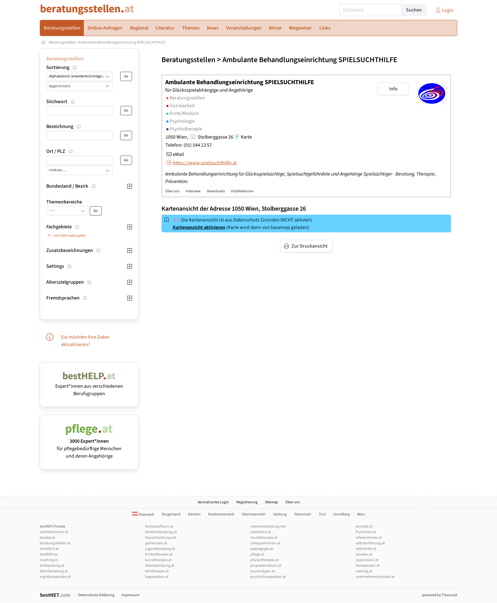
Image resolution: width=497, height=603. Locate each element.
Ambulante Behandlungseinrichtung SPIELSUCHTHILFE (121, 42)
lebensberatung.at (159, 565)
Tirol (322, 514)
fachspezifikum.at (159, 526)
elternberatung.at (54, 571)
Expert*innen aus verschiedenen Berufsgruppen (89, 386)
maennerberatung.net (267, 526)
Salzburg (280, 514)
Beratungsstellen (62, 42)
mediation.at (260, 532)
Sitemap (271, 502)
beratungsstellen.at (55, 543)
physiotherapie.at (264, 560)
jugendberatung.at (160, 548)
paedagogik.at (261, 548)
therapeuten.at (368, 565)
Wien (361, 514)
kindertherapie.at (159, 554)
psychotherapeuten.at (268, 576)
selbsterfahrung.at (370, 543)
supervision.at (367, 560)
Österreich (143, 514)
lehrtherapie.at (157, 571)
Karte (242, 137)
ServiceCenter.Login (213, 502)
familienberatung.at (161, 532)
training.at (364, 571)
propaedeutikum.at (265, 565)
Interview (193, 191)
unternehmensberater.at (375, 576)
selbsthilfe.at (366, 548)
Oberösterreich (254, 514)
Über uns (172, 191)
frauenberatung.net (160, 537)
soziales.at (364, 554)
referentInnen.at (369, 537)
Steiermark (302, 514)
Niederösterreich (221, 514)
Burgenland (171, 514)
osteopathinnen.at (265, 543)
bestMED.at (48, 554)
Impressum (130, 595)
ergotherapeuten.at (55, 576)
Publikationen (242, 191)
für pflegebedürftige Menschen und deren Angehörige (89, 444)
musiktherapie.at (263, 537)
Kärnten (194, 514)
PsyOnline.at (366, 532)
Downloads (216, 191)
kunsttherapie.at (158, 560)
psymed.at (364, 526)
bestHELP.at (49, 548)
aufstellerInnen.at (54, 532)
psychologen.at (262, 571)
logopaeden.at (156, 576)
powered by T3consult (439, 595)
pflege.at (257, 554)
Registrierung (247, 502)
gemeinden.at (156, 543)
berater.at (47, 537)
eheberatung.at (52, 565)
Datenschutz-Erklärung (96, 595)
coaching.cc (49, 560)
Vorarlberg (341, 514)
